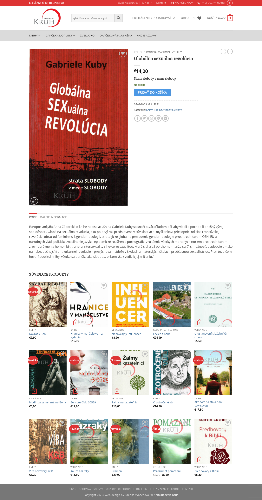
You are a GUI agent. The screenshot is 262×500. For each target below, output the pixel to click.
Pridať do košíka (152, 92)
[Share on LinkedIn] (165, 118)
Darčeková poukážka (116, 35)
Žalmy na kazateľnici (125, 402)
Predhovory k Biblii (206, 471)
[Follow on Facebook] (230, 3)
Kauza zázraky (79, 471)
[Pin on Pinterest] (158, 118)
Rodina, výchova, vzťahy (164, 52)
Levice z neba (162, 334)
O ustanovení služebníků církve (210, 335)
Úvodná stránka (128, 2)
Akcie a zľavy (146, 35)
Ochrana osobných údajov (97, 489)
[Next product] (223, 51)
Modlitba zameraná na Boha (47, 402)
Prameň (117, 471)
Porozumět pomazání (167, 471)
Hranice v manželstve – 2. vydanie (86, 335)
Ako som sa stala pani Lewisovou (208, 403)
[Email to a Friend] (151, 118)
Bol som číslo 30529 (83, 402)
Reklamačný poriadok (165, 489)
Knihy (34, 35)
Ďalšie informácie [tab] (54, 217)
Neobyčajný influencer (126, 334)
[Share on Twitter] (144, 118)
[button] (153, 18)
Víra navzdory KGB (41, 471)
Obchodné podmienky (132, 489)
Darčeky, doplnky (60, 35)
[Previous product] (230, 51)
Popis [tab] (33, 217)
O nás (147, 3)
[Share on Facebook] (137, 118)
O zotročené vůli (163, 402)
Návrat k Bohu (38, 334)
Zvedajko (87, 35)
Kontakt (161, 2)
